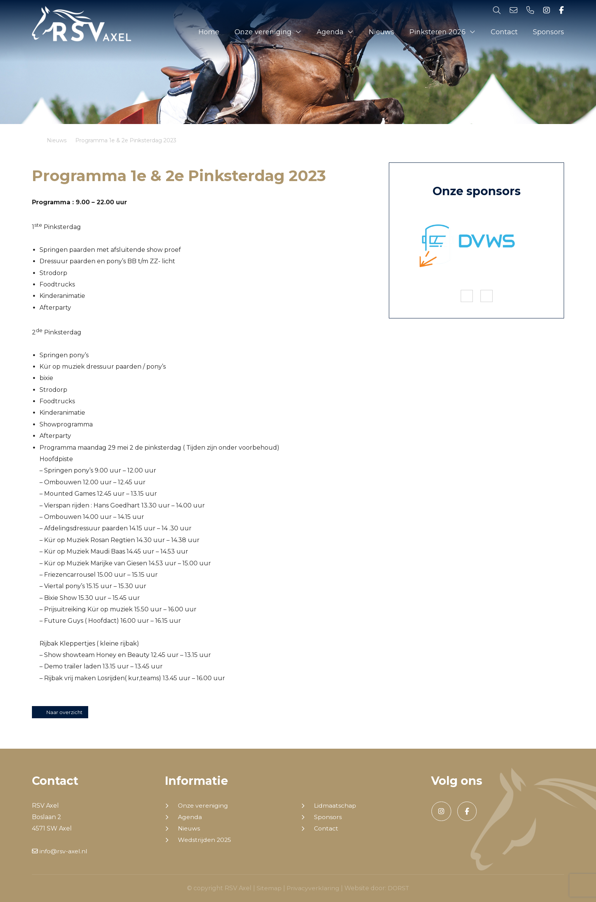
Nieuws (381, 32)
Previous (467, 296)
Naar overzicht (60, 712)
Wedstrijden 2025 (205, 840)
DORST (398, 888)
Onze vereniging (263, 32)
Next (486, 296)
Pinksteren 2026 (437, 32)
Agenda (330, 32)
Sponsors (548, 32)
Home (208, 32)
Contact (504, 32)
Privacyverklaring (312, 888)
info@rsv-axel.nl (60, 851)
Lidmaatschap (335, 806)
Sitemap (268, 888)
